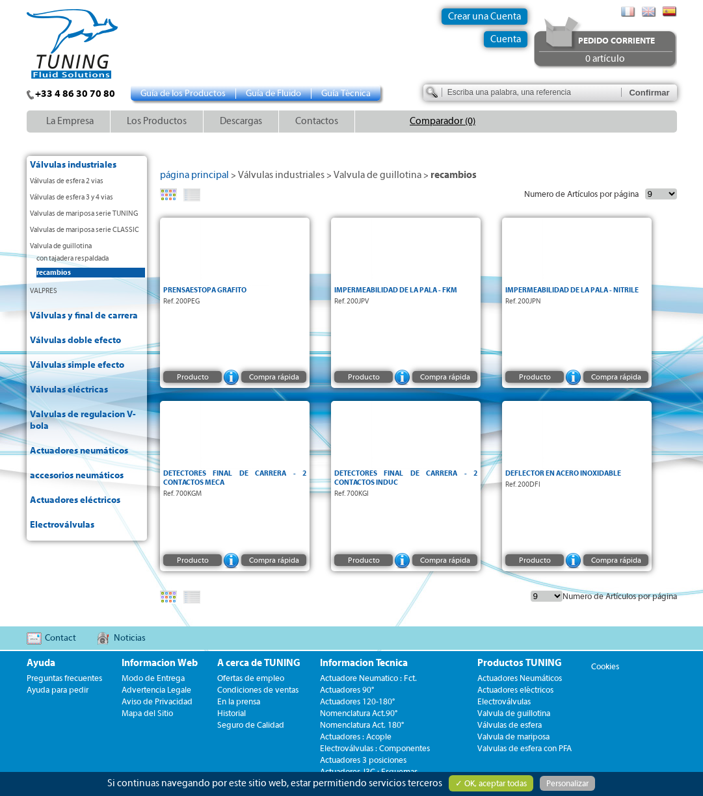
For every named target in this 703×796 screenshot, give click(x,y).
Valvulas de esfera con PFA (524, 748)
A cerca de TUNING (258, 663)
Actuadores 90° (347, 690)
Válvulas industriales (73, 165)
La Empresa (70, 121)
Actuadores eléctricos (75, 500)
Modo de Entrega (153, 678)
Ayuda (41, 663)
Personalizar (567, 783)
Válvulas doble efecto (75, 340)
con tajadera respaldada (72, 258)
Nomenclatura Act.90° (358, 713)
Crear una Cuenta (484, 16)
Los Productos (157, 121)
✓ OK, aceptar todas (491, 783)
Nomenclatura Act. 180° (362, 725)
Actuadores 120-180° (357, 701)
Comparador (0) (442, 121)
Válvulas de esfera (509, 725)
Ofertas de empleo (250, 678)
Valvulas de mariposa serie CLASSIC (84, 229)
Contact (60, 638)
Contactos (316, 121)
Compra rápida (273, 376)
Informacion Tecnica (364, 663)
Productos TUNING (519, 663)
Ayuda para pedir (57, 690)
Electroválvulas (62, 525)
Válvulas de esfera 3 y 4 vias (71, 197)
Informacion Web (160, 663)
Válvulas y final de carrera (84, 316)
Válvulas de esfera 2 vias (66, 181)
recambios (53, 272)
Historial (231, 713)
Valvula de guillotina (61, 246)
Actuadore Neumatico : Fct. (368, 678)
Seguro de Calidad (250, 725)
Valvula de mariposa (513, 736)
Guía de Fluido (273, 93)
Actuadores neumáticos (79, 451)
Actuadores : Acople (355, 736)
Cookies (605, 666)
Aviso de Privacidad (157, 701)
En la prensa (238, 701)
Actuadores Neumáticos (519, 678)
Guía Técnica (346, 93)
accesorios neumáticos (77, 475)
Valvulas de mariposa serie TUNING (84, 213)
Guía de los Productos (183, 93)
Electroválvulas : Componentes (375, 748)
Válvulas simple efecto (77, 365)
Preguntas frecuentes (64, 678)
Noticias (130, 638)
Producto (192, 376)
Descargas (241, 121)
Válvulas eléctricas (69, 390)
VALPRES (43, 291)
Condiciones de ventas (257, 690)
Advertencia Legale (156, 690)
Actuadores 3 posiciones (363, 760)
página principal (194, 175)
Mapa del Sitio (147, 713)
